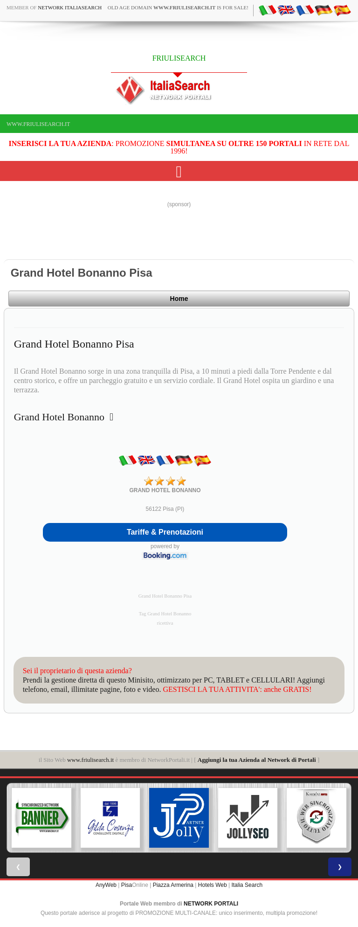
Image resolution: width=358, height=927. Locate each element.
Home (179, 298)
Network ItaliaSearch (70, 7)
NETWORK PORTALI (211, 903)
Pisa (126, 885)
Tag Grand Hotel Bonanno (165, 613)
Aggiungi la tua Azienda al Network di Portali (257, 759)
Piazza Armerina (173, 885)
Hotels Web (212, 885)
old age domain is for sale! (178, 7)
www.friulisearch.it (38, 124)
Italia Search (246, 885)
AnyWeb (106, 885)
